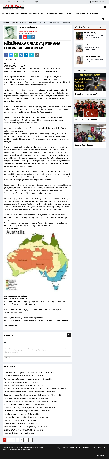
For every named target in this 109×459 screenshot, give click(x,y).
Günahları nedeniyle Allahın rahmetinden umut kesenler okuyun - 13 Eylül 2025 (31, 401)
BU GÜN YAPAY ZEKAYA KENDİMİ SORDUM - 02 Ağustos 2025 (24, 404)
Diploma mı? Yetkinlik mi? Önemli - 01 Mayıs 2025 (21, 424)
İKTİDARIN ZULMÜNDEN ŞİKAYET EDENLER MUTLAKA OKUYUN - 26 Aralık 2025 (29, 373)
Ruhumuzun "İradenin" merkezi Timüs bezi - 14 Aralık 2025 (24, 376)
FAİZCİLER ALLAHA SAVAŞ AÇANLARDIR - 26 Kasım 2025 (22, 382)
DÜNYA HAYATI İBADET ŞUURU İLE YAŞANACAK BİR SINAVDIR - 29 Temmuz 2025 (30, 408)
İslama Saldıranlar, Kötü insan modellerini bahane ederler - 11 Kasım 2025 (29, 392)
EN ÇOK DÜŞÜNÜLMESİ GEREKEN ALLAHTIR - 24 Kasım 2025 (23, 385)
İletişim (65, 448)
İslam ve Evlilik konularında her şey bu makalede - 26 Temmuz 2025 (27, 411)
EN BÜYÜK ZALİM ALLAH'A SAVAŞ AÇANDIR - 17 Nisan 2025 (23, 430)
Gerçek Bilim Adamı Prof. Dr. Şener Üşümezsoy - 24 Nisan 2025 (25, 427)
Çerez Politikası (75, 448)
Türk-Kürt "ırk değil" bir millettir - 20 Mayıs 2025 (20, 420)
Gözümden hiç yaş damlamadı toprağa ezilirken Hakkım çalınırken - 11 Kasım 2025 (32, 395)
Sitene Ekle (101, 448)
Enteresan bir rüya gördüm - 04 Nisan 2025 (19, 433)
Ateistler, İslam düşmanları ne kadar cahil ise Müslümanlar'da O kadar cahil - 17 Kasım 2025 (36, 389)
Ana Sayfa (6, 23)
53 (26, 440)
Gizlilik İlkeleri (86, 448)
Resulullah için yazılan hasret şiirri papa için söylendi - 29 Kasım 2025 (28, 379)
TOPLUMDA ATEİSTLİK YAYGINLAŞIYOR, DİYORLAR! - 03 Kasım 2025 (26, 398)
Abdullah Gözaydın (26, 23)
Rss (94, 448)
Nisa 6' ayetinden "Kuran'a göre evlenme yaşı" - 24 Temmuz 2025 (26, 417)
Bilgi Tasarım (100, 455)
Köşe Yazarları (15, 23)
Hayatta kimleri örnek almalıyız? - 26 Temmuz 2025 (21, 414)
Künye (59, 448)
